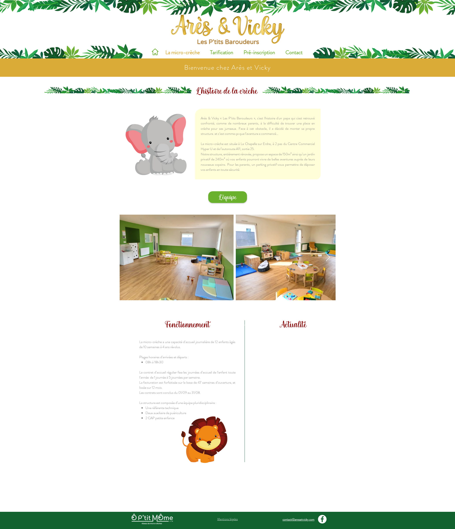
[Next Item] (328, 257)
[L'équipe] (227, 197)
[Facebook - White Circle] (322, 519)
